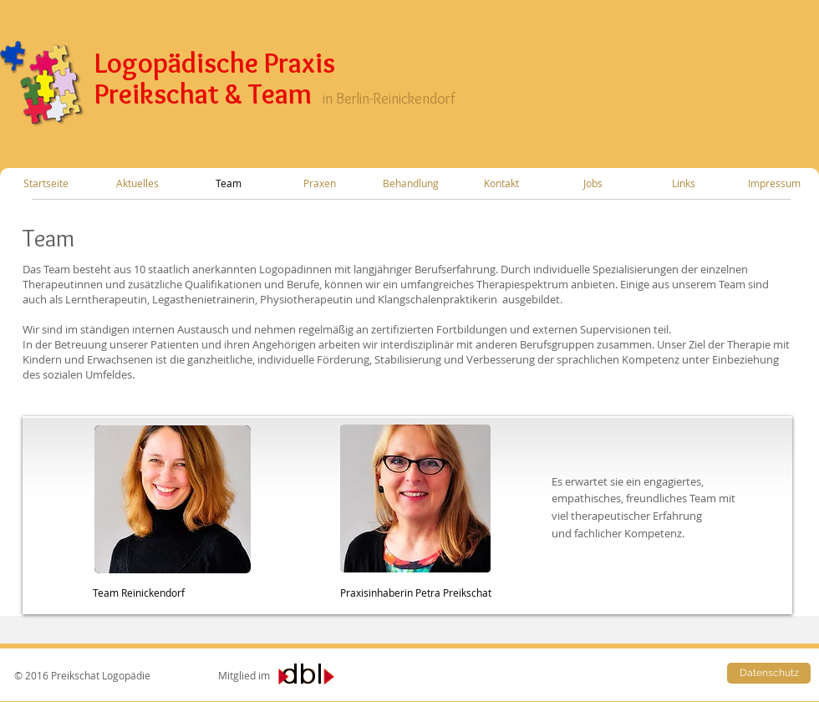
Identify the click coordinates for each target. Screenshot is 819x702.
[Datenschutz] (769, 673)
